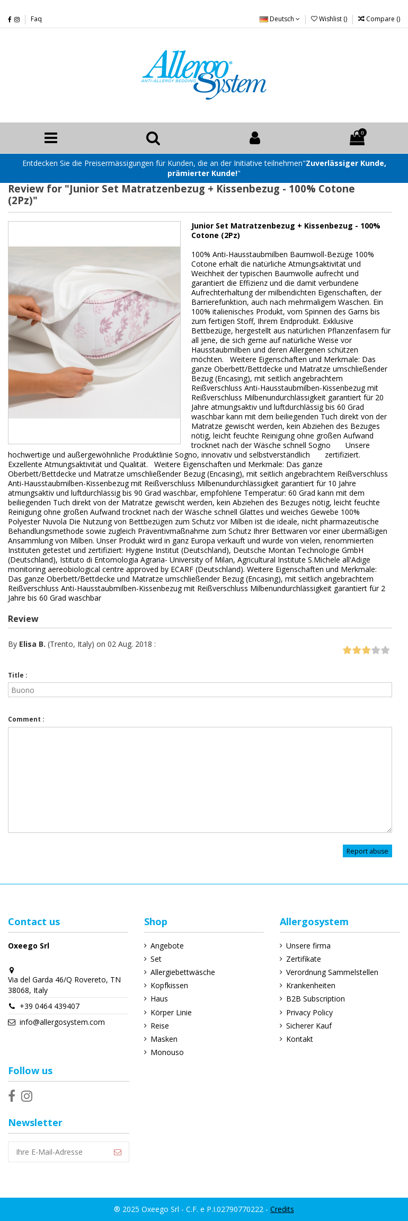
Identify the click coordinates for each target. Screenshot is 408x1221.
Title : (18, 675)
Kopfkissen (169, 985)
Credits (282, 1209)
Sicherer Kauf (309, 1026)
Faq (36, 18)
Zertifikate (303, 959)
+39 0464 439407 (49, 1006)
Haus (159, 999)
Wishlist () (330, 18)
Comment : (26, 719)
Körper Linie (171, 1012)
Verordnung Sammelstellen (332, 972)
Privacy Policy (309, 1012)
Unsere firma (308, 946)
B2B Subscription (315, 999)
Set (156, 959)
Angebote (167, 946)
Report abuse (367, 851)
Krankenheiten (310, 985)
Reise (159, 1026)
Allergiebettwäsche (182, 972)
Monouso (167, 1052)
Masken (164, 1039)
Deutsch (280, 18)
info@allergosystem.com (62, 1022)
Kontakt (299, 1039)
